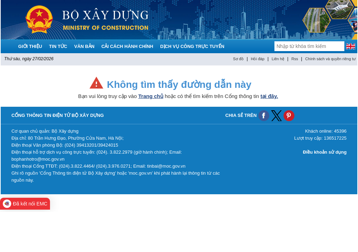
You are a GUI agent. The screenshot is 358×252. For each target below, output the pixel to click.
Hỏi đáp (258, 59)
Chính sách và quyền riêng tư (330, 59)
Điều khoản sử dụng (324, 152)
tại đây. (269, 96)
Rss (295, 59)
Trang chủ (150, 96)
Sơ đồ (238, 59)
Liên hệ (278, 59)
